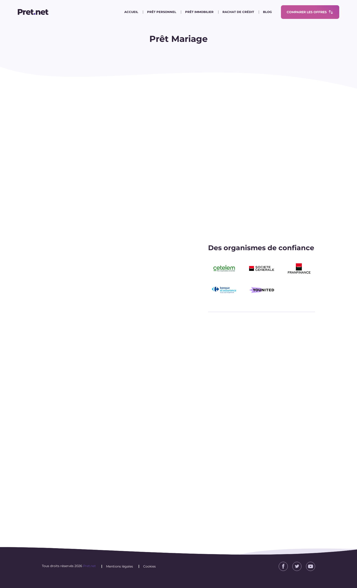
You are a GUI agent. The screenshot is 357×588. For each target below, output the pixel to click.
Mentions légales (119, 566)
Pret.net (89, 566)
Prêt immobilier (199, 12)
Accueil (131, 12)
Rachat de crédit (238, 12)
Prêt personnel (161, 12)
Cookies (149, 566)
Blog (267, 12)
